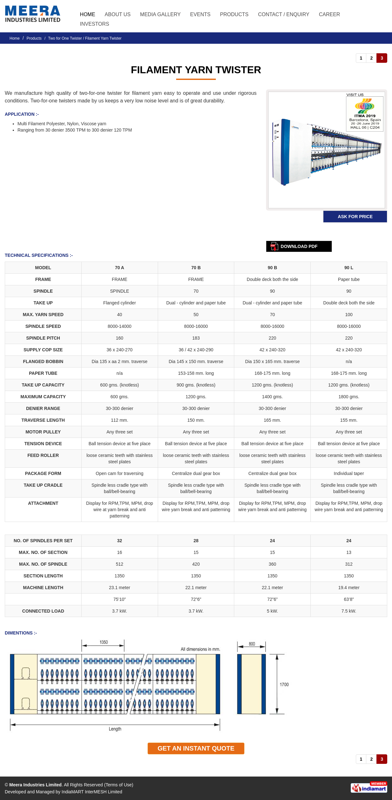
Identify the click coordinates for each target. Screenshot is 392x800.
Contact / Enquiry (283, 14)
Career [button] (329, 14)
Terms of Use (119, 784)
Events (200, 14)
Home (87, 14)
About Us (118, 14)
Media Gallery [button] (160, 14)
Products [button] (234, 14)
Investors (94, 24)
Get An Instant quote (195, 748)
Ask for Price (355, 216)
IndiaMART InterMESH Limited (92, 791)
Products (34, 38)
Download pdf (299, 246)
